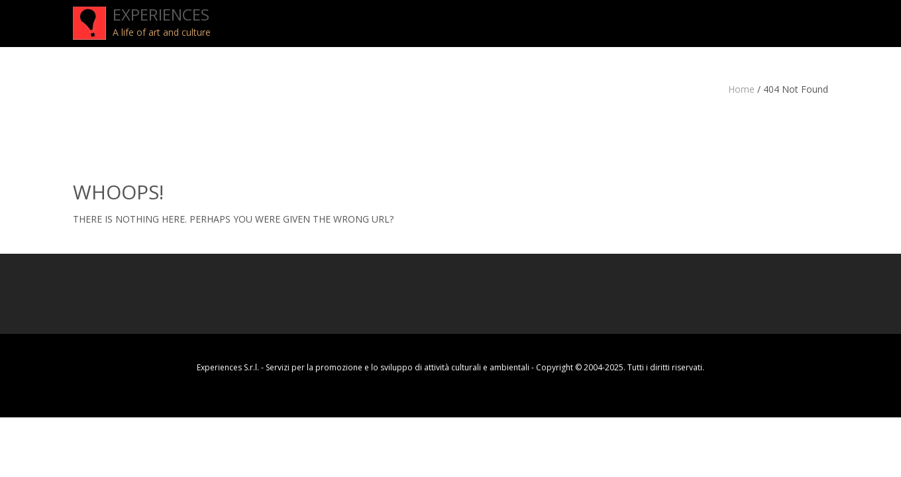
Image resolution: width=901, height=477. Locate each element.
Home (741, 89)
